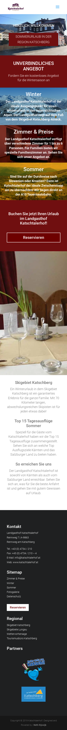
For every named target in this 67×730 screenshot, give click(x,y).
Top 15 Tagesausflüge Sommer (33, 423)
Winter (33, 94)
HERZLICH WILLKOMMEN (33, 25)
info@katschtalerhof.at (27, 557)
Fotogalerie (13, 592)
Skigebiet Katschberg (33, 382)
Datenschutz (14, 596)
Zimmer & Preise (33, 132)
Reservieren (33, 237)
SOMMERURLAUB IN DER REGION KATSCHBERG (33, 39)
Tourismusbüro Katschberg (22, 638)
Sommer (33, 169)
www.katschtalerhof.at (25, 562)
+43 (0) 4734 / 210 (21, 548)
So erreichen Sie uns (33, 464)
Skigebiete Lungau (17, 629)
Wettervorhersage (17, 634)
